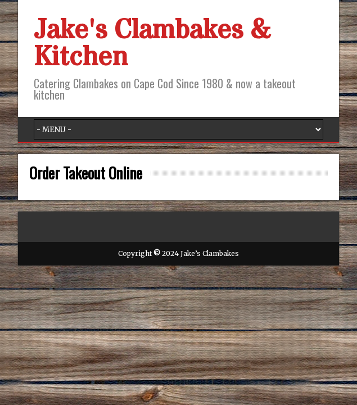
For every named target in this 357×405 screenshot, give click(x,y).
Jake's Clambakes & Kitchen (152, 44)
